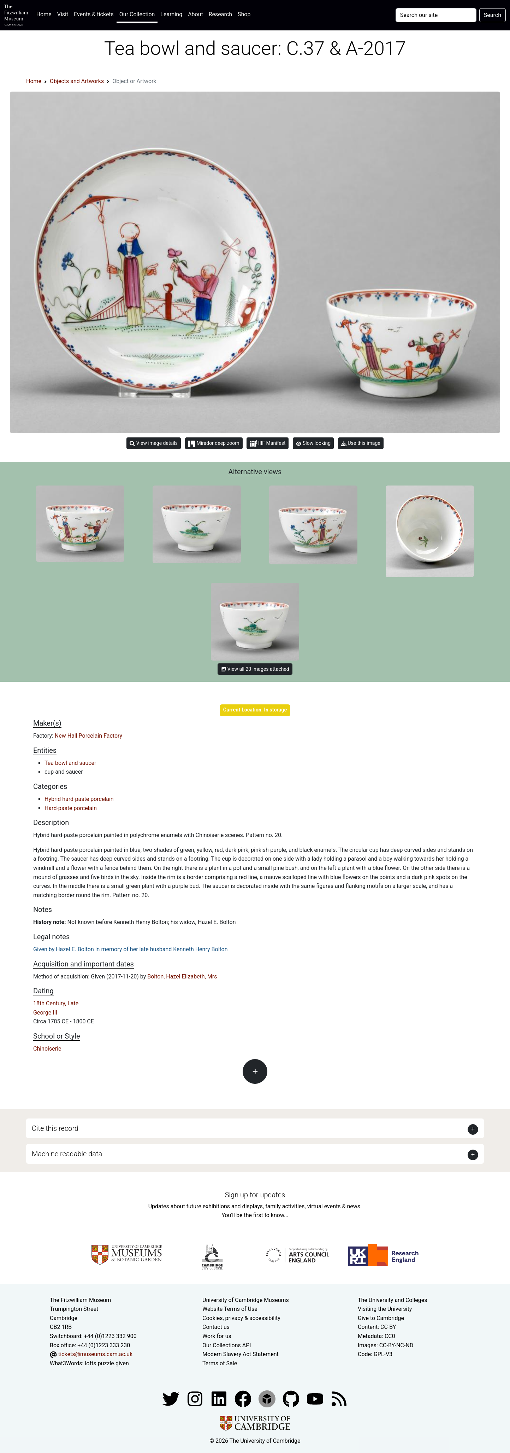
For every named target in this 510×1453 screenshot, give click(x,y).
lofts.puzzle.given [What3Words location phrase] (107, 1363)
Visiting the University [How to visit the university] (385, 1309)
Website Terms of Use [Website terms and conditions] (229, 1309)
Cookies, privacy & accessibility (241, 1318)
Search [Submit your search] (492, 15)
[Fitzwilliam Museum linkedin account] (244, 1398)
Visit (62, 14)
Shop (244, 14)
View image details (154, 443)
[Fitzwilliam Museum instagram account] (196, 1398)
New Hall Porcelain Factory (88, 735)
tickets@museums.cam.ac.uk (95, 1354)
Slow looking (313, 443)
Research (220, 14)
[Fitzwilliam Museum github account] (292, 1398)
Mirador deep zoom (213, 443)
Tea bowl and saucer (70, 763)
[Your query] (436, 15)
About (195, 14)
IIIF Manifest (267, 443)
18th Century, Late (55, 1003)
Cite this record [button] (55, 1128)
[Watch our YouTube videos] (316, 1398)
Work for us (216, 1336)
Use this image (360, 443)
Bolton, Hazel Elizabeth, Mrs (182, 976)
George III (45, 1012)
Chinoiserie (47, 1048)
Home (45, 14)
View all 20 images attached (255, 669)
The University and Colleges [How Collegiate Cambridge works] (392, 1300)
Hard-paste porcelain (71, 808)
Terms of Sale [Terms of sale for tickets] (219, 1363)
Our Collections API (226, 1345)
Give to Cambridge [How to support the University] (381, 1318)
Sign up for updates (255, 1195)
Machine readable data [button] (67, 1154)
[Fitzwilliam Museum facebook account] (220, 1398)
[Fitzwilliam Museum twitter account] (172, 1398)
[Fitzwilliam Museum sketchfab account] (268, 1398)
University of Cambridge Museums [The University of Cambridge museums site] (245, 1300)
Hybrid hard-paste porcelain (79, 799)
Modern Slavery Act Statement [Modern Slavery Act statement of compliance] (240, 1354)
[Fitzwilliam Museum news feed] (339, 1398)
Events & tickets (94, 14)
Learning (171, 14)
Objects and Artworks (77, 81)
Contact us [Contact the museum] (216, 1327)
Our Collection (137, 14)
